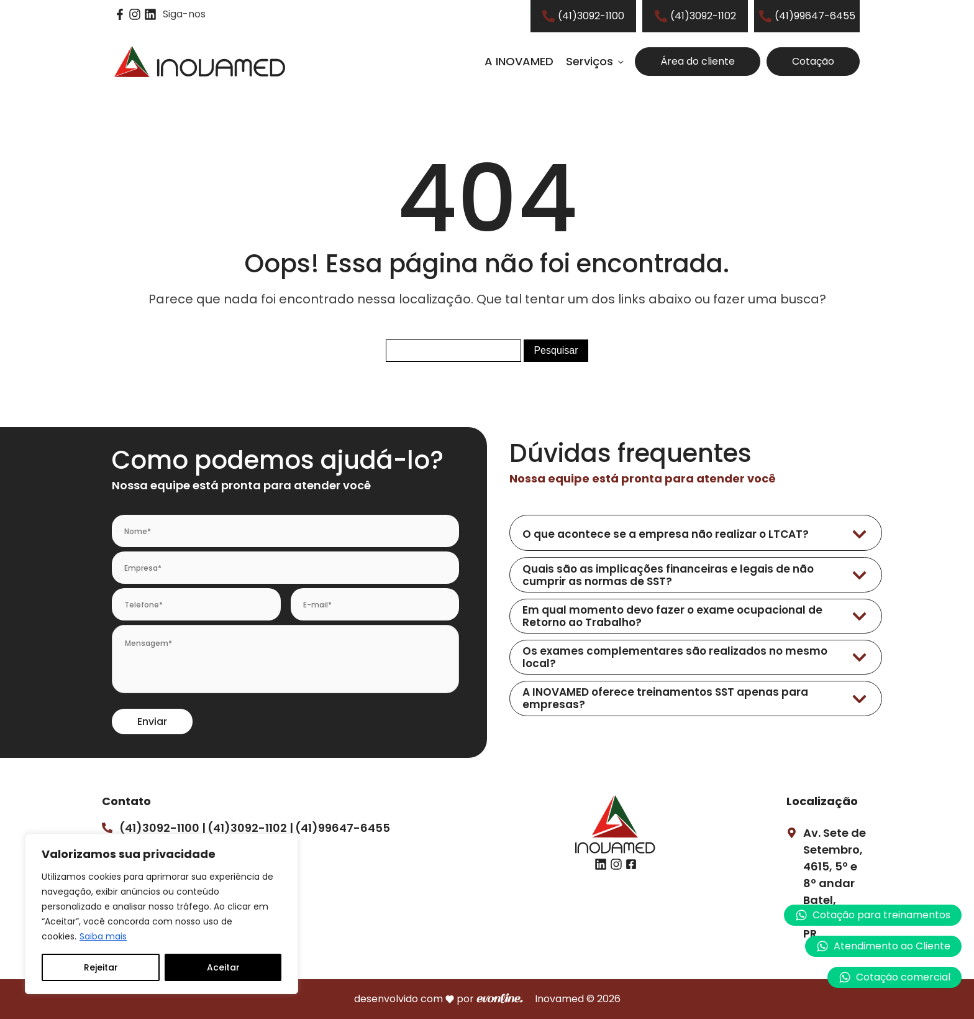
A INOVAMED (519, 61)
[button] (883, 946)
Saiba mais (103, 936)
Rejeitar (101, 967)
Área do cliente (697, 61)
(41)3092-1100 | (162, 828)
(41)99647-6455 (342, 828)
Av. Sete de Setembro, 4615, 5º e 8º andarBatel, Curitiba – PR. (834, 883)
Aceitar (223, 967)
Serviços (589, 61)
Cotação (813, 61)
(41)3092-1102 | (250, 828)
